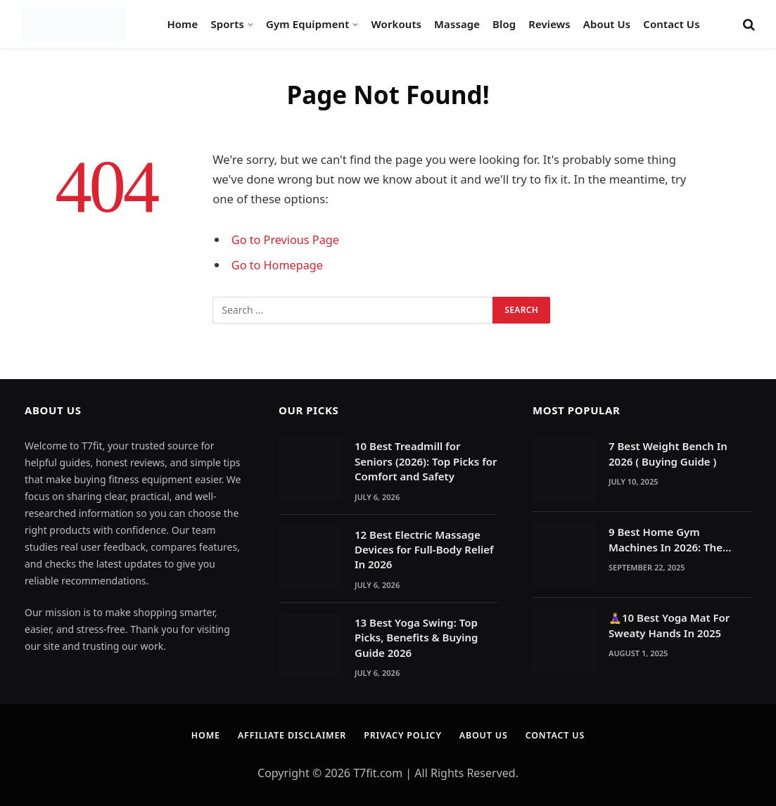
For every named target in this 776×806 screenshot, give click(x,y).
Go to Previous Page (286, 239)
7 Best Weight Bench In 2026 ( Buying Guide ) (668, 453)
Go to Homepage (278, 265)
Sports (226, 24)
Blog (504, 24)
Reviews (549, 24)
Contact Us (671, 24)
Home (182, 24)
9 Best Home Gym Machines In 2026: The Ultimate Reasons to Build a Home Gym (680, 540)
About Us (607, 24)
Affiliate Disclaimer (288, 735)
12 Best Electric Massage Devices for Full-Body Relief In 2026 (424, 549)
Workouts (396, 24)
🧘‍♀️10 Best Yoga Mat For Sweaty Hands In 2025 (669, 624)
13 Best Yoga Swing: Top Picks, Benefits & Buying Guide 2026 (416, 637)
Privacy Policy (404, 735)
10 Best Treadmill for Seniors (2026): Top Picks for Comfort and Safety (426, 461)
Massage (457, 24)
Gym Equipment (307, 24)
